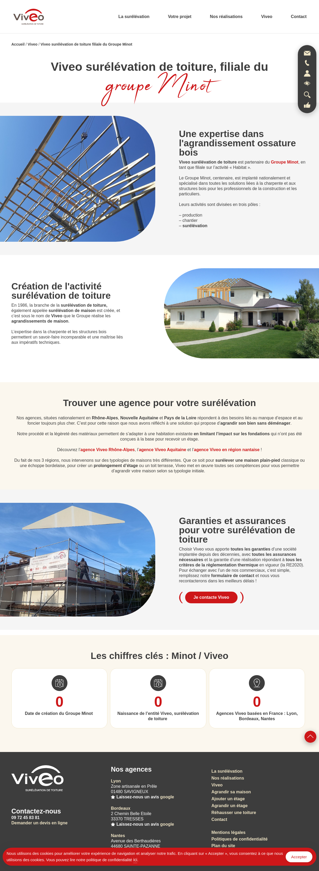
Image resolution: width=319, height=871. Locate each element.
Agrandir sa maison (231, 792)
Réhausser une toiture (233, 812)
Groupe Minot (284, 162)
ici (135, 859)
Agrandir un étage (229, 805)
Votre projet (180, 16)
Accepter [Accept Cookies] (299, 857)
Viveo (266, 16)
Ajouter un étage (228, 799)
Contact (299, 16)
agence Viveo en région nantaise (226, 449)
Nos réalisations (226, 16)
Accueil (18, 44)
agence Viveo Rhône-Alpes (107, 449)
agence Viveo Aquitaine (162, 449)
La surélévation (134, 16)
